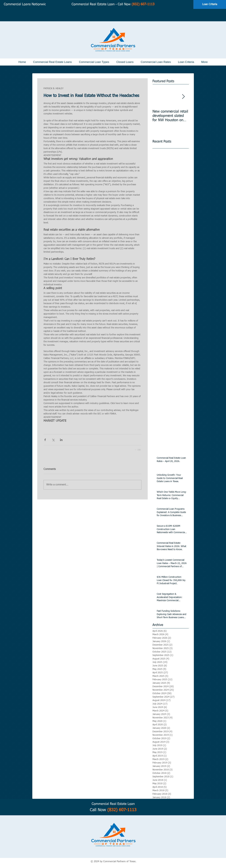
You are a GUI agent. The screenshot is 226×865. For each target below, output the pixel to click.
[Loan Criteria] (209, 4)
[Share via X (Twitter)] (53, 439)
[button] (52, 62)
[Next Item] (183, 96)
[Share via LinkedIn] (61, 439)
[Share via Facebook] (45, 439)
